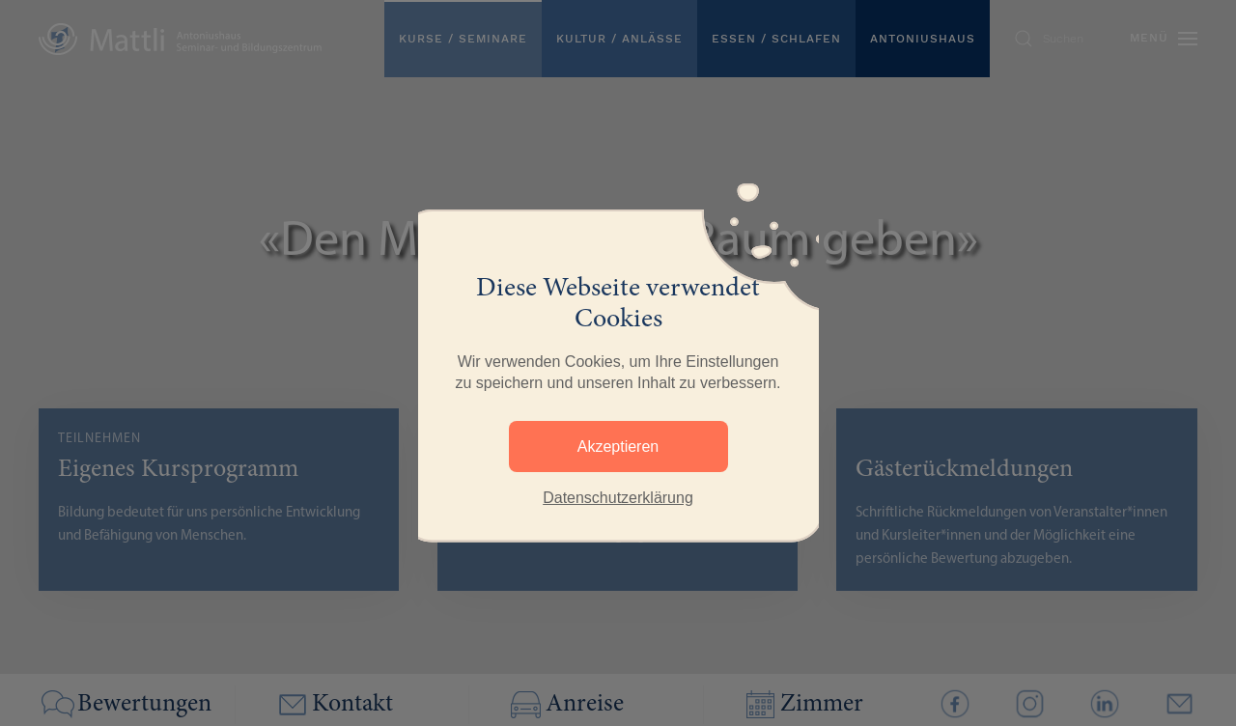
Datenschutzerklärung (618, 497)
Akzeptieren (618, 446)
